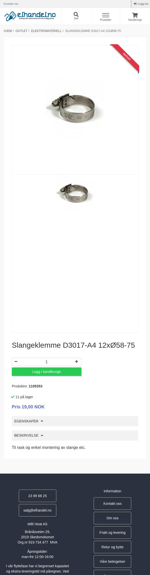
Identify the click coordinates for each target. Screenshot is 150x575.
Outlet (21, 31)
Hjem (8, 31)
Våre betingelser (112, 562)
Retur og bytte (112, 547)
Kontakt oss (11, 3)
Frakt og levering (112, 533)
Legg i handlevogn (46, 372)
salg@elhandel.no (38, 510)
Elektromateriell (46, 31)
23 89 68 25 (37, 496)
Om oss (112, 518)
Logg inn (142, 3)
